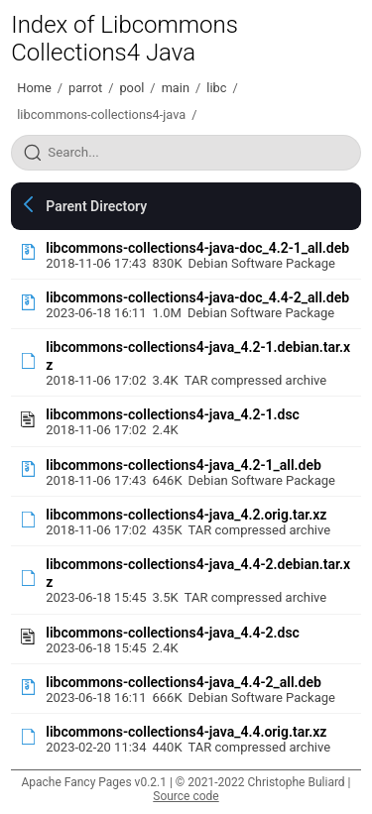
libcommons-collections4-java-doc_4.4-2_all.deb (197, 297)
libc (216, 87)
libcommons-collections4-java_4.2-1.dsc (173, 414)
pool (131, 87)
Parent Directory (96, 206)
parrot (85, 87)
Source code (185, 796)
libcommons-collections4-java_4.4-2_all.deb (183, 682)
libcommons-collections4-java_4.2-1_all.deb (183, 465)
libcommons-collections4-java (101, 114)
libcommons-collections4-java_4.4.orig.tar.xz (186, 732)
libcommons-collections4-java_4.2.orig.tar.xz (186, 515)
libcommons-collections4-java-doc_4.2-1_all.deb (197, 248)
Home (34, 87)
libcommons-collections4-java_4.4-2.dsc (173, 632)
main (175, 87)
